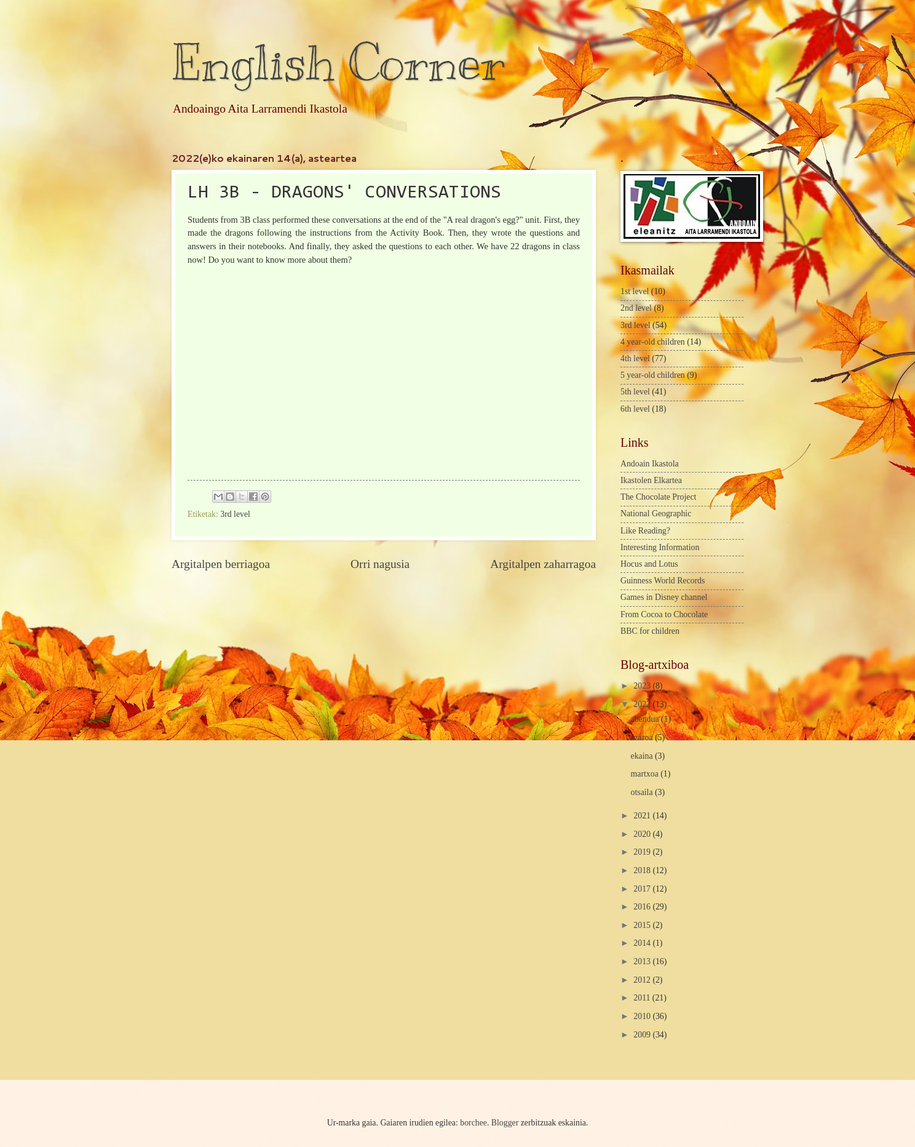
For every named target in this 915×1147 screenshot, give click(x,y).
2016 (642, 906)
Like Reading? (645, 530)
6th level (635, 409)
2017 (642, 888)
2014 (642, 943)
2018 (642, 870)
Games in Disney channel (663, 597)
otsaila (643, 792)
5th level (635, 391)
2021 (642, 815)
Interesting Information (659, 547)
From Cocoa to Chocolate (664, 614)
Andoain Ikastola (649, 463)
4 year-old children (652, 341)
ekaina (643, 756)
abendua (646, 719)
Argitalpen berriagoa (221, 564)
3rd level (235, 514)
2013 (642, 961)
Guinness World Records (662, 580)
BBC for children (649, 631)
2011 (642, 997)
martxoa (646, 773)
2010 (642, 1016)
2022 (642, 704)
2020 (642, 834)
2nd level (636, 308)
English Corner (338, 63)
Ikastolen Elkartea (651, 480)
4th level (635, 358)
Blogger (504, 1122)
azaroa (643, 737)
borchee (473, 1122)
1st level (634, 291)
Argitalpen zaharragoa (543, 564)
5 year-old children (652, 375)
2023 (642, 685)
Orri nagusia (380, 564)
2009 (642, 1034)
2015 (642, 925)
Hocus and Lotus (649, 564)
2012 (642, 980)
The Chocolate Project (658, 497)
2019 (642, 852)
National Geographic (655, 513)
